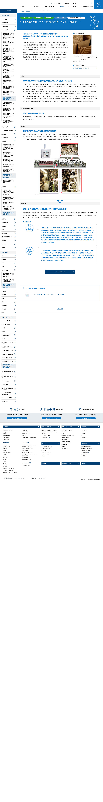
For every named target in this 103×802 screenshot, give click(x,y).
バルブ (4, 461)
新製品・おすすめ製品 (7, 435)
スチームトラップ (6, 445)
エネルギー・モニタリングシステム (29, 454)
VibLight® (5, 432)
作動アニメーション (26, 433)
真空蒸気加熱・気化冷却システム (28, 445)
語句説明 (83, 455)
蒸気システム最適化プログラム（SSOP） (49, 430)
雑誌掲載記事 (64, 444)
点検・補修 (24, 435)
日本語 (74, 3)
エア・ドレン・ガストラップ (8, 468)
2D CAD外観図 (6, 437)
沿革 (82, 435)
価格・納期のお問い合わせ (86, 448)
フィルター (5, 457)
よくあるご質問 (84, 452)
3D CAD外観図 (6, 439)
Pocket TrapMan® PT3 (7, 430)
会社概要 (83, 433)
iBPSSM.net (43, 433)
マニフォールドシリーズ (8, 470)
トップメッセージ (85, 432)
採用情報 (83, 437)
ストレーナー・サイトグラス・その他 (10, 472)
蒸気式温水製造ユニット (27, 446)
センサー (5, 459)
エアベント (5, 465)
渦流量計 (5, 454)
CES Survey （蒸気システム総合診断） (48, 432)
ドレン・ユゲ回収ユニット (27, 448)
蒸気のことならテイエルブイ (8, 4)
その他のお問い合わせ (86, 450)
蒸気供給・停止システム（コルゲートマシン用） (49, 294)
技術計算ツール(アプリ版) (67, 437)
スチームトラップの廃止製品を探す (29, 437)
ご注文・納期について (85, 454)
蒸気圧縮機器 (25, 456)
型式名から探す (6, 433)
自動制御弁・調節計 (7, 452)
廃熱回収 (5, 448)
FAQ (42, 455)
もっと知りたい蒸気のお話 (67, 430)
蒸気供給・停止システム (27, 459)
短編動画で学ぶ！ (65, 432)
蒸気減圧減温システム (26, 457)
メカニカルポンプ (6, 446)
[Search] (91, 3)
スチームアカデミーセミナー (47, 446)
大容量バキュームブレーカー (9, 467)
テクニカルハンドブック (66, 443)
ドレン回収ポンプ (26, 450)
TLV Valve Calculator (66, 441)
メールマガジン (65, 448)
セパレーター (5, 456)
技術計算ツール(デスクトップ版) (68, 435)
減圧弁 (4, 450)
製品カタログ (25, 432)
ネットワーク (84, 430)
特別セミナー (44, 450)
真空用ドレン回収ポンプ (27, 452)
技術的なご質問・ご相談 (86, 446)
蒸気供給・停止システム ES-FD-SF (81, 68)
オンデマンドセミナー (46, 448)
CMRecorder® (64, 439)
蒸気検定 (63, 446)
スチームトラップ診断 (46, 435)
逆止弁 (4, 463)
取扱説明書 (24, 430)
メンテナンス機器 (26, 465)
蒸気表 (63, 433)
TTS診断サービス (44, 437)
